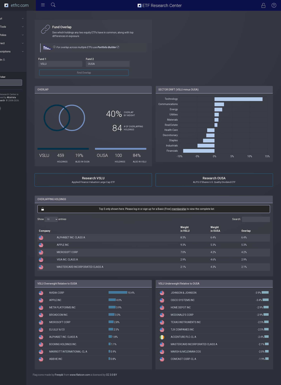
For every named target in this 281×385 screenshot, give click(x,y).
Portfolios (19, 35)
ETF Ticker (9, 77)
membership (183, 212)
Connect (19, 43)
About (19, 18)
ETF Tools (19, 26)
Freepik (68, 377)
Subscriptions (19, 51)
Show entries (61, 222)
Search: (251, 222)
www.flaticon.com (89, 377)
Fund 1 (52, 59)
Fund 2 (97, 59)
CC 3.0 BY (120, 377)
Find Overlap (91, 72)
